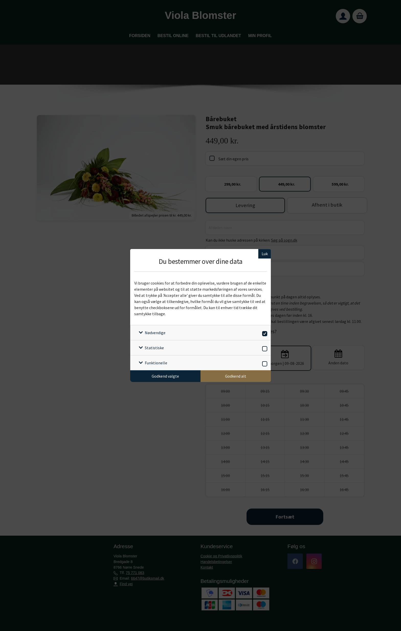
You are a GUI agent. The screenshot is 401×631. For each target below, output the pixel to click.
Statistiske (154, 347)
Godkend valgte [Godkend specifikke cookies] (165, 376)
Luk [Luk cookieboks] (265, 253)
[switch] (263, 332)
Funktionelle (156, 362)
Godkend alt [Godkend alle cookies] (235, 376)
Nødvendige (155, 332)
